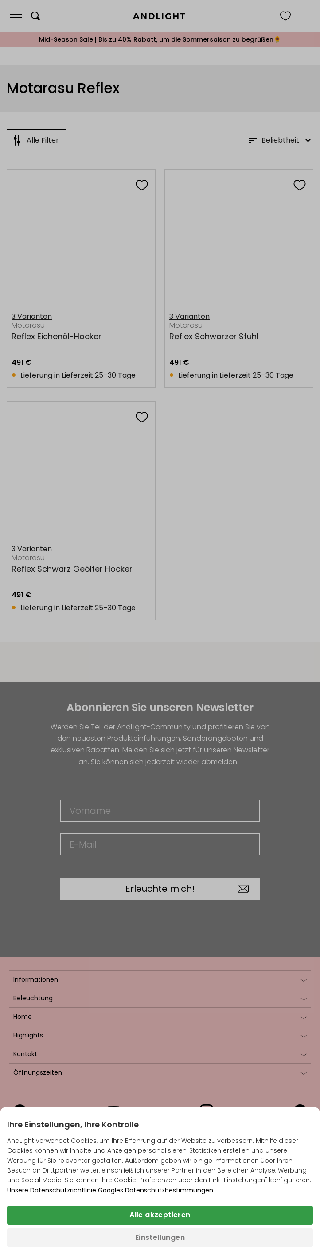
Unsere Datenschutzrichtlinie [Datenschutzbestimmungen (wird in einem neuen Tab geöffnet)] (51, 1190)
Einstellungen (160, 1237)
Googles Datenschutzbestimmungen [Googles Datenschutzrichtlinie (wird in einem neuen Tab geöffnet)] (155, 1190)
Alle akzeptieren (159, 1215)
